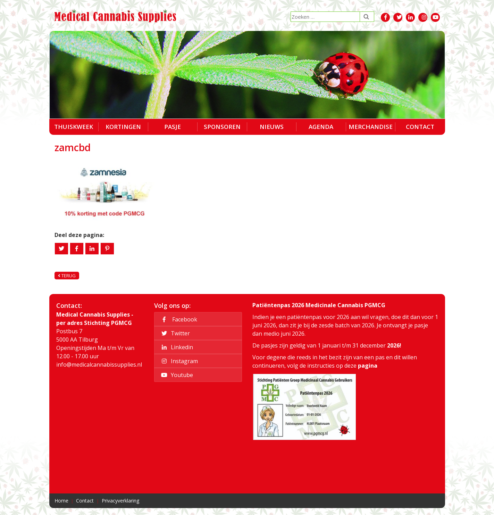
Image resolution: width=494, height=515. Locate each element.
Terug (67, 275)
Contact (420, 127)
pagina (367, 365)
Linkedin (176, 347)
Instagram (178, 361)
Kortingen (123, 127)
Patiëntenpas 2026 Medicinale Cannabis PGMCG (318, 305)
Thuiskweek (73, 127)
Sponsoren (222, 127)
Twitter (174, 333)
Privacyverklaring (120, 500)
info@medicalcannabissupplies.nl (99, 364)
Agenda (321, 127)
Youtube (176, 375)
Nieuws (272, 127)
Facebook (178, 319)
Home (61, 500)
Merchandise (371, 127)
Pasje (172, 127)
